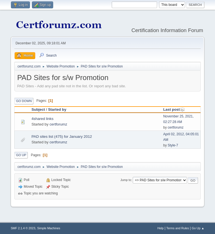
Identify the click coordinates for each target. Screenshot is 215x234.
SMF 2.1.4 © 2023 (23, 228)
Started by (57, 109)
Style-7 (173, 145)
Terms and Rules (177, 228)
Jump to (125, 180)
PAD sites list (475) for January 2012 (61, 136)
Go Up (21, 155)
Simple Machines (48, 228)
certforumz (58, 124)
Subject (38, 109)
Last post (174, 109)
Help (160, 228)
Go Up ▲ (198, 228)
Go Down (24, 101)
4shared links (42, 119)
